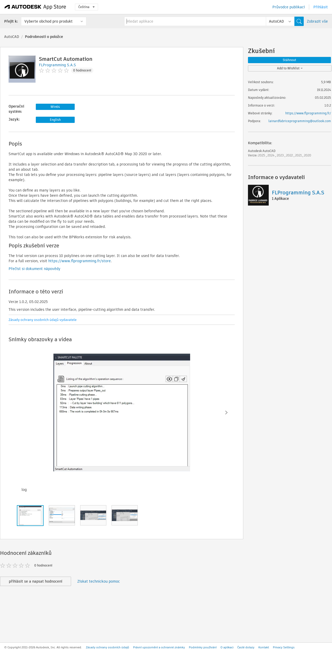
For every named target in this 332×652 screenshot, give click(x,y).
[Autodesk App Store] (35, 7)
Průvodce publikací (288, 7)
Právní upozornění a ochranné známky (159, 647)
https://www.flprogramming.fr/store (79, 261)
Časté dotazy (245, 647)
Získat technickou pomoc (98, 581)
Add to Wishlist (290, 68)
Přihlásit (320, 7)
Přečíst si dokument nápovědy (34, 268)
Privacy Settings (284, 647)
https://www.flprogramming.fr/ (308, 113)
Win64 (55, 106)
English (55, 119)
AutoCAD (11, 36)
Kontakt (263, 647)
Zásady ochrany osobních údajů (107, 647)
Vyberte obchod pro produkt (48, 21)
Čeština (86, 7)
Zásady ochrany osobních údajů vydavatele (43, 319)
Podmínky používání (203, 647)
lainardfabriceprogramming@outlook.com (299, 121)
